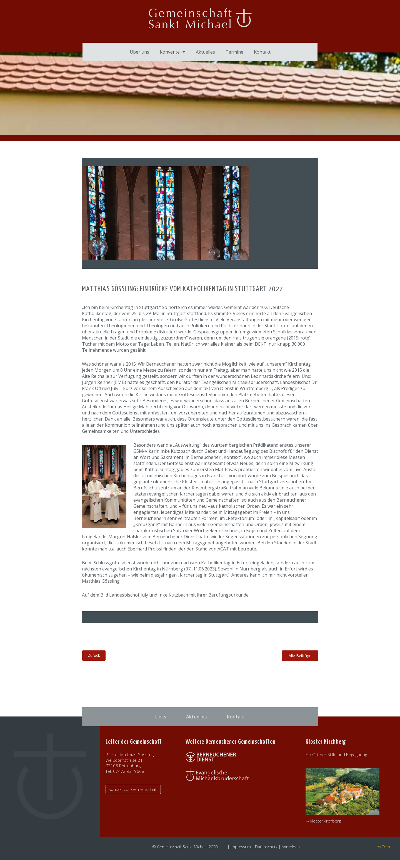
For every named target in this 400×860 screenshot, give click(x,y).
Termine (234, 52)
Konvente (172, 52)
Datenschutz (266, 846)
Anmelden (291, 846)
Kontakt (262, 52)
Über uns (139, 52)
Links (160, 716)
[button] (300, 655)
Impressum (241, 846)
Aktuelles (205, 52)
